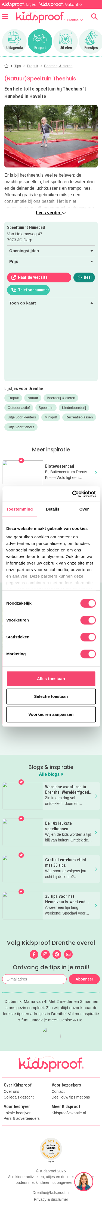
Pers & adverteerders (22, 1130)
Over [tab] (84, 509)
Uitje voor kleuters (22, 417)
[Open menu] (5, 16)
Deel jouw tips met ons (71, 1109)
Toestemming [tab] (19, 509)
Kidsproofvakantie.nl (69, 1125)
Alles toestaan (51, 678)
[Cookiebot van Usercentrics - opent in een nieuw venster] (73, 493)
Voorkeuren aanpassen (51, 714)
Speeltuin (46, 408)
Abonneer (84, 979)
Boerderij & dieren (61, 398)
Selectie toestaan (51, 696)
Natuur (32, 398)
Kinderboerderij (74, 408)
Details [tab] (52, 509)
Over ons (11, 1103)
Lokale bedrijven (18, 1125)
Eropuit (13, 398)
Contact (58, 1103)
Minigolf (51, 417)
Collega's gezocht (19, 1109)
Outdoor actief (19, 408)
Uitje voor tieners (21, 427)
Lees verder (51, 212)
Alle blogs (51, 774)
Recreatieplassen (79, 417)
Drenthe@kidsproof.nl (51, 1204)
